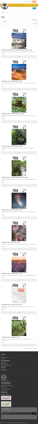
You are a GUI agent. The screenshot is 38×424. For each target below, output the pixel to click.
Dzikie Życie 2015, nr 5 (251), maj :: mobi (11, 242)
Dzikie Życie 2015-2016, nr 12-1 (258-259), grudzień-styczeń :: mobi (17, 50)
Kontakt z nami (3, 362)
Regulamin (3, 358)
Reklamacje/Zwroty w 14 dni (6, 365)
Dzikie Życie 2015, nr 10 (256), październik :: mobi (13, 113)
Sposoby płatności (4, 363)
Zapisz (34, 413)
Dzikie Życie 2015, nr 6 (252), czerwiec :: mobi (12, 209)
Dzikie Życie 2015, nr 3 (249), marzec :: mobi (11, 304)
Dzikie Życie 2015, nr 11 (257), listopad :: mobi (12, 81)
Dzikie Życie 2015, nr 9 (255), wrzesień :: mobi (12, 146)
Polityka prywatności (5, 357)
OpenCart (7, 422)
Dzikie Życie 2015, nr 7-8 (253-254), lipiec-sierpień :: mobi (15, 177)
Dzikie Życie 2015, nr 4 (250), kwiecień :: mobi (12, 273)
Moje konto (3, 368)
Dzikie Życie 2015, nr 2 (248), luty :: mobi (11, 337)
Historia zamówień (4, 370)
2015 (7, 12)
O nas (2, 356)
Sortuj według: (34, 19)
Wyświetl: (35, 23)
